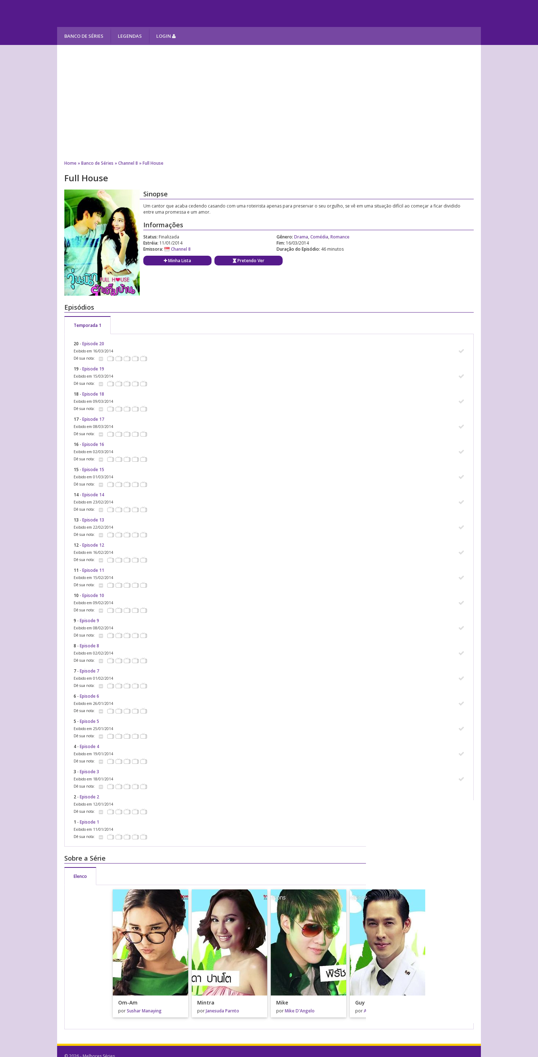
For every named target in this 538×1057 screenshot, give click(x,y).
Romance (339, 237)
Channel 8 (128, 163)
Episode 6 (89, 696)
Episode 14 (93, 495)
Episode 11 (93, 570)
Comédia (319, 237)
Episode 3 (89, 772)
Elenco (80, 876)
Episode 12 (93, 545)
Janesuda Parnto (222, 1011)
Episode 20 (93, 344)
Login (166, 36)
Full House (153, 163)
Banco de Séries (83, 36)
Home (70, 163)
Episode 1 (89, 822)
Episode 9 (89, 621)
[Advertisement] (269, 102)
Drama (301, 237)
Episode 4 (89, 746)
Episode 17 (93, 419)
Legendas (130, 36)
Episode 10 (93, 595)
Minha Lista (177, 261)
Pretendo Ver (248, 261)
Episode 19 (93, 369)
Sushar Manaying (144, 1011)
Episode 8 (89, 646)
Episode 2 (89, 797)
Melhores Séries (122, 13)
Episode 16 (93, 444)
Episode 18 (93, 394)
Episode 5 (89, 721)
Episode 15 (93, 469)
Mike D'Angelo (300, 1011)
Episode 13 (93, 520)
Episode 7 (89, 671)
